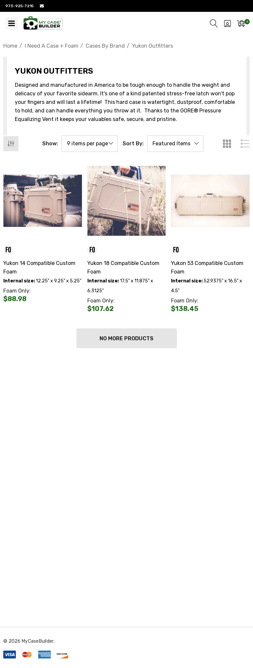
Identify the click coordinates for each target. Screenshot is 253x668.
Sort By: (133, 143)
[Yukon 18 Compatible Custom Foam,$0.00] (126, 201)
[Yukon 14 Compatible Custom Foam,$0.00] (42, 201)
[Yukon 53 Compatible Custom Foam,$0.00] (210, 201)
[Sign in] (227, 23)
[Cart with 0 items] (241, 23)
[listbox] (175, 143)
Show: (50, 143)
